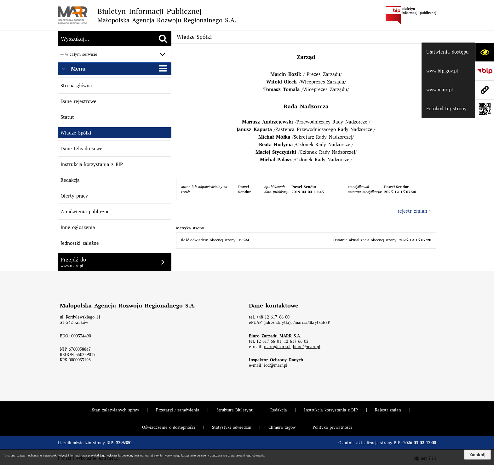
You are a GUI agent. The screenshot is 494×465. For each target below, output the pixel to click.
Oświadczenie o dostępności (168, 427)
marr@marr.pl (277, 346)
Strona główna (76, 86)
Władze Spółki (75, 133)
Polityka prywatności (332, 427)
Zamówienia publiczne (85, 212)
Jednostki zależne (79, 243)
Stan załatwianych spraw (115, 410)
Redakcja (70, 180)
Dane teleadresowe (81, 149)
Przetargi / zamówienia (177, 410)
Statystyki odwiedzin (231, 427)
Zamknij (477, 454)
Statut (67, 117)
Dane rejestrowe (78, 101)
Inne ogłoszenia (77, 227)
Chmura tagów (282, 427)
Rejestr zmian (388, 410)
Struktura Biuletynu (234, 410)
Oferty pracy (74, 196)
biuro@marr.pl (306, 346)
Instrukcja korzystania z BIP (91, 164)
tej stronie (156, 455)
